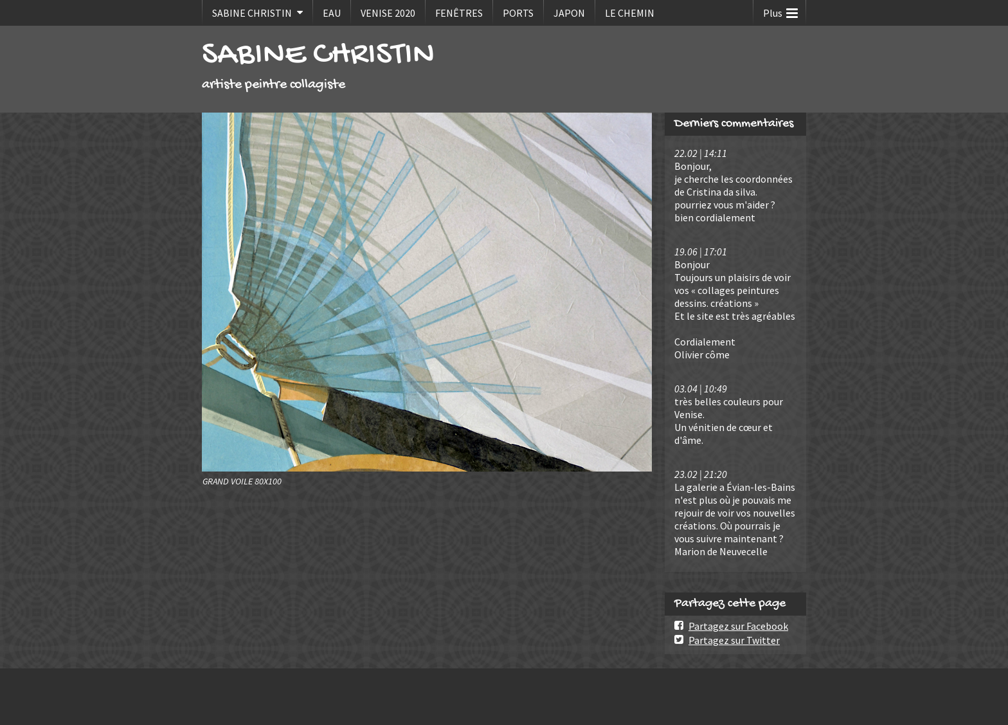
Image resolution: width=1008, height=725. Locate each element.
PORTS (518, 12)
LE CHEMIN (629, 12)
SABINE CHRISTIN (252, 12)
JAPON (569, 12)
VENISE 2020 (388, 12)
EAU (332, 12)
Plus (780, 10)
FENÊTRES (459, 12)
